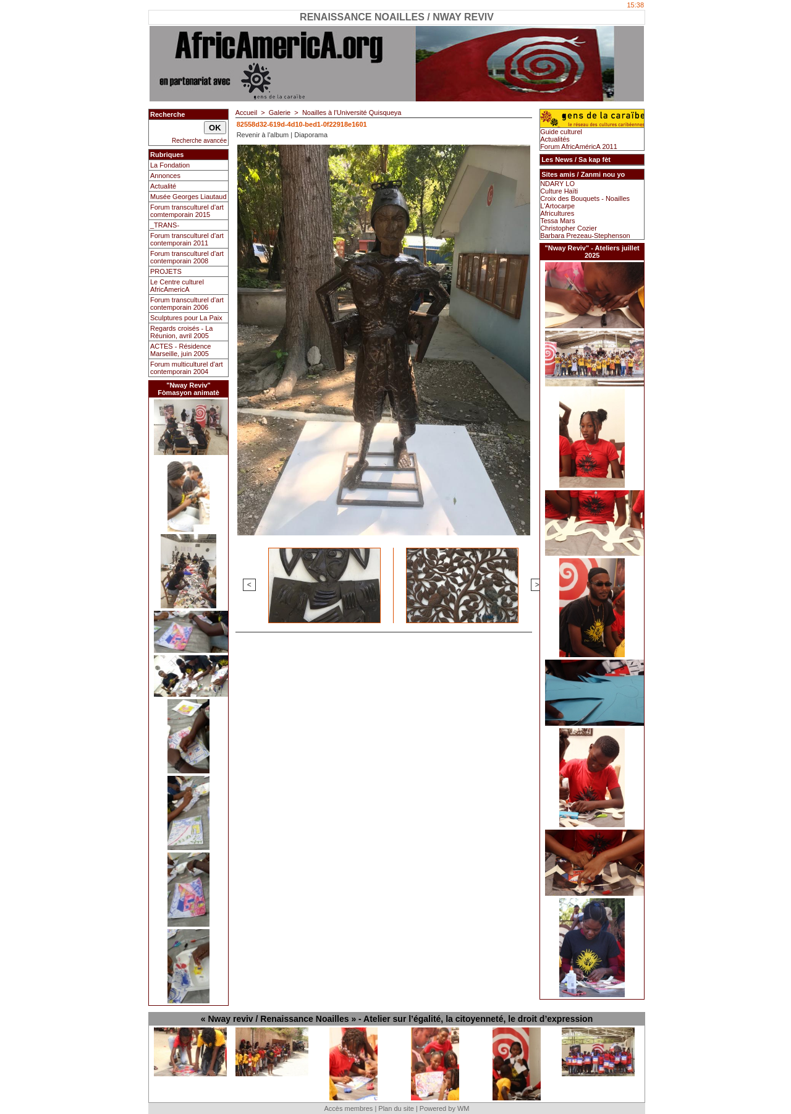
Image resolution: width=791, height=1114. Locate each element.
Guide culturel (561, 131)
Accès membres (348, 1108)
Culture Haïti (559, 191)
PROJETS (166, 271)
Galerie (279, 112)
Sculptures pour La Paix (186, 317)
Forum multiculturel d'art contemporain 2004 (186, 367)
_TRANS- (164, 225)
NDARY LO (557, 183)
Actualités (555, 139)
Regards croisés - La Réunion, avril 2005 (181, 332)
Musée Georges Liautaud (188, 196)
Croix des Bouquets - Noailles (585, 198)
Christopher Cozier (568, 228)
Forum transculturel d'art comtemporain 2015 (187, 210)
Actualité (163, 186)
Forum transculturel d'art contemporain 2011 (187, 239)
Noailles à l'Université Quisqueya (351, 112)
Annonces (165, 175)
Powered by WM (445, 1108)
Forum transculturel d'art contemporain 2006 (187, 303)
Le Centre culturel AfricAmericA (177, 285)
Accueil (246, 112)
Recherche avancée (199, 140)
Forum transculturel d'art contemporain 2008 (187, 257)
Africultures (557, 213)
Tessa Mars (557, 220)
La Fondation (170, 165)
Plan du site (395, 1108)
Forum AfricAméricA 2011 (578, 146)
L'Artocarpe (557, 206)
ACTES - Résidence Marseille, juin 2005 (180, 349)
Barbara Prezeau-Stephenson (585, 235)
